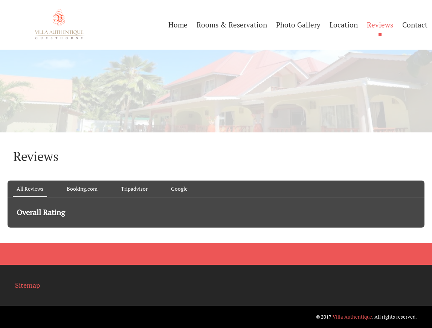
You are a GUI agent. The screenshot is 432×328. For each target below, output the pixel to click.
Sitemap (27, 285)
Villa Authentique (352, 316)
